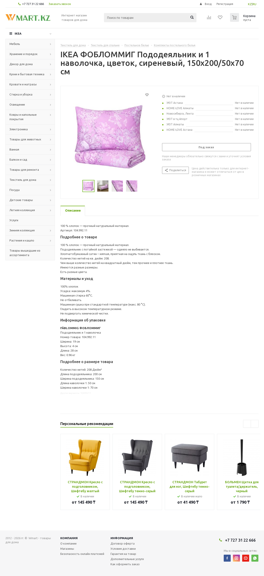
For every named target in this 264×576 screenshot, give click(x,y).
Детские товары (21, 200)
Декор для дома (21, 64)
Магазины (67, 548)
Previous (77, 186)
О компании (68, 543)
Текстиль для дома (22, 179)
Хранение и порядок (23, 53)
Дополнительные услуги (127, 558)
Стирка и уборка (20, 94)
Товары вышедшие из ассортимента (24, 253)
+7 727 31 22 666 (33, 3)
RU (254, 4)
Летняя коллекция (22, 210)
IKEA (18, 33)
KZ (250, 4)
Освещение (17, 104)
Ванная (14, 149)
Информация (122, 538)
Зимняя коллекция (22, 230)
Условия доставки (123, 548)
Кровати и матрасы (23, 84)
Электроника (18, 129)
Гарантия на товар (123, 553)
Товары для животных (25, 139)
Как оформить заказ (125, 564)
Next (143, 186)
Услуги (13, 220)
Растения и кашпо (21, 240)
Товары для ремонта (24, 169)
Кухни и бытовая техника (26, 74)
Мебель (14, 43)
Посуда (14, 189)
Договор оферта (123, 543)
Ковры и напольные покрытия (23, 117)
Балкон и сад (18, 159)
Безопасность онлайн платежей (82, 553)
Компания (69, 538)
